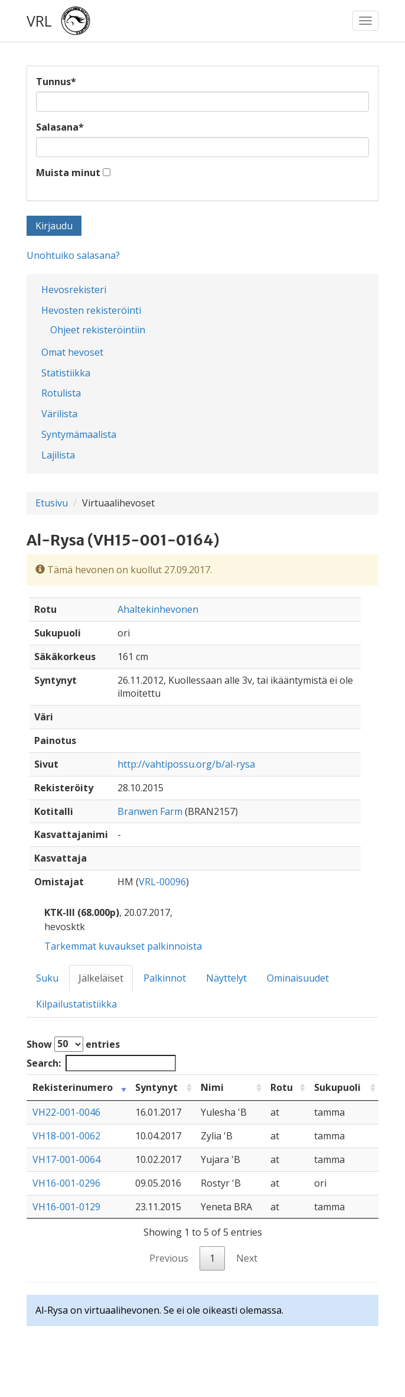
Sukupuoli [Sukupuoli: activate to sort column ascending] (337, 1087)
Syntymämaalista (78, 434)
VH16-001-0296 (66, 1183)
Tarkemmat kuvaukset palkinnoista (123, 946)
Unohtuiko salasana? (73, 255)
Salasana (60, 127)
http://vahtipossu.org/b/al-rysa (186, 764)
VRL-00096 (162, 881)
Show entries (73, 1044)
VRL (39, 21)
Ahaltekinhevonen (157, 609)
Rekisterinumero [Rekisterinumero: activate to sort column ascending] (72, 1087)
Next (246, 1258)
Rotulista (61, 392)
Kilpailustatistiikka (76, 1004)
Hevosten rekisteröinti (91, 310)
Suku (47, 978)
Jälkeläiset (101, 978)
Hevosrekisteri (73, 289)
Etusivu (51, 502)
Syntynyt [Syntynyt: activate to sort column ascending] (156, 1087)
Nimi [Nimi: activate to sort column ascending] (212, 1087)
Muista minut (68, 172)
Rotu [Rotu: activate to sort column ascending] (281, 1087)
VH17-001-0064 (66, 1159)
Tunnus (56, 81)
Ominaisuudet (298, 978)
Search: (101, 1063)
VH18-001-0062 (66, 1135)
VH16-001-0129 (66, 1206)
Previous (168, 1258)
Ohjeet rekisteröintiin (97, 329)
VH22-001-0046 (66, 1112)
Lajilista (58, 455)
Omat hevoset (72, 352)
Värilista (59, 413)
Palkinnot (164, 978)
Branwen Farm (149, 811)
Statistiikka (65, 372)
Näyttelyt (226, 978)
